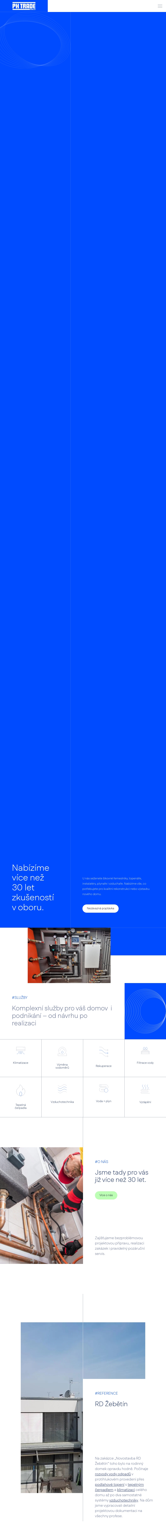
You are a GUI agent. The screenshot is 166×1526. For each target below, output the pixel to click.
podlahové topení (109, 1484)
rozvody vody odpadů (113, 1474)
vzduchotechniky (123, 1500)
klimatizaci (126, 1490)
